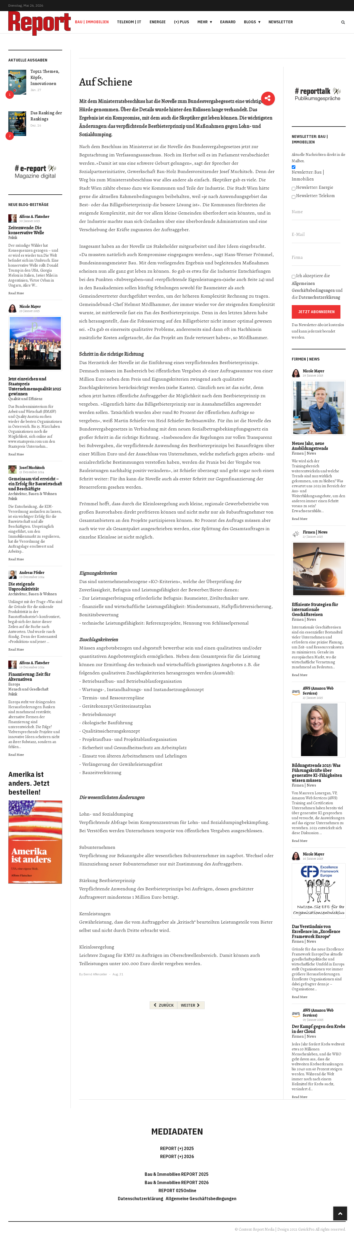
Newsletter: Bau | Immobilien (308, 175)
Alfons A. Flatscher (34, 216)
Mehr (202, 21)
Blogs (250, 21)
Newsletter (281, 21)
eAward (228, 21)
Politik (12, 237)
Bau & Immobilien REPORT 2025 (177, 1174)
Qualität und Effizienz (25, 398)
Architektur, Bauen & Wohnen (32, 493)
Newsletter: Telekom (315, 196)
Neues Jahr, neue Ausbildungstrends (310, 446)
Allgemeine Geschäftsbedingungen (201, 1198)
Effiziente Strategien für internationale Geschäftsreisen (315, 610)
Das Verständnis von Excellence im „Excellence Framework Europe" (316, 932)
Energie (158, 21)
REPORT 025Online (177, 1190)
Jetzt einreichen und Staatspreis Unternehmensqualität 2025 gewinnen (34, 386)
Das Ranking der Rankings (46, 116)
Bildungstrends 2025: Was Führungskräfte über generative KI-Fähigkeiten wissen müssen (317, 773)
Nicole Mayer (30, 306)
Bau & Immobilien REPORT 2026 (177, 1182)
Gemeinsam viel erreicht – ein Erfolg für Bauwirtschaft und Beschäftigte (35, 484)
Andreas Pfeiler (31, 572)
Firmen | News (304, 453)
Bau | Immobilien (92, 21)
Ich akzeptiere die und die (317, 286)
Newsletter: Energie (314, 187)
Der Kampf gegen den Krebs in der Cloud (318, 1029)
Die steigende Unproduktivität (23, 586)
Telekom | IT (129, 21)
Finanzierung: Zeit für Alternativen (29, 676)
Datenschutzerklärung (319, 297)
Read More (16, 293)
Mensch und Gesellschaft (28, 689)
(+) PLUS (181, 21)
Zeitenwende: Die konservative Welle (26, 230)
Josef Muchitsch (32, 467)
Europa (14, 684)
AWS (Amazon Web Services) (318, 691)
